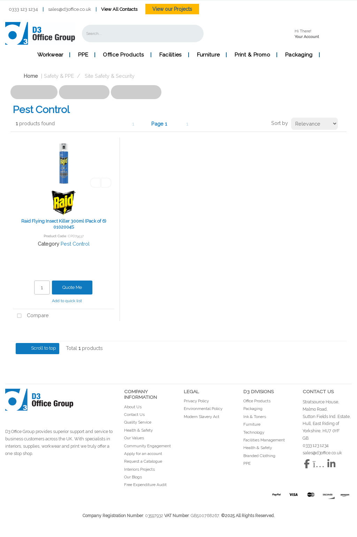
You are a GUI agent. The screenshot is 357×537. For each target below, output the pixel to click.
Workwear (50, 54)
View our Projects (172, 9)
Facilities (170, 54)
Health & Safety (138, 430)
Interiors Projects (139, 469)
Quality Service (137, 422)
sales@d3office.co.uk (69, 9)
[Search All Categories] (143, 33)
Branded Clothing (259, 455)
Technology (253, 432)
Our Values (134, 437)
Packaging (299, 54)
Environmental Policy (203, 408)
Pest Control (75, 244)
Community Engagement (147, 445)
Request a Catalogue (143, 461)
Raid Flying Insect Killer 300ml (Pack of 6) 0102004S (63, 224)
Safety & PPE (59, 76)
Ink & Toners (254, 416)
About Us (133, 406)
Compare (31, 316)
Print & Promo (252, 54)
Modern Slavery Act (201, 416)
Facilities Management (264, 440)
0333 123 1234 (23, 9)
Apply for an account (143, 453)
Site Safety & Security (110, 76)
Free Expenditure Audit (145, 484)
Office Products (123, 54)
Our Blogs (133, 477)
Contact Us (134, 414)
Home (25, 76)
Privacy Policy (196, 400)
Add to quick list (64, 300)
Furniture (208, 54)
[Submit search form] (193, 33)
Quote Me (72, 287)
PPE (83, 54)
